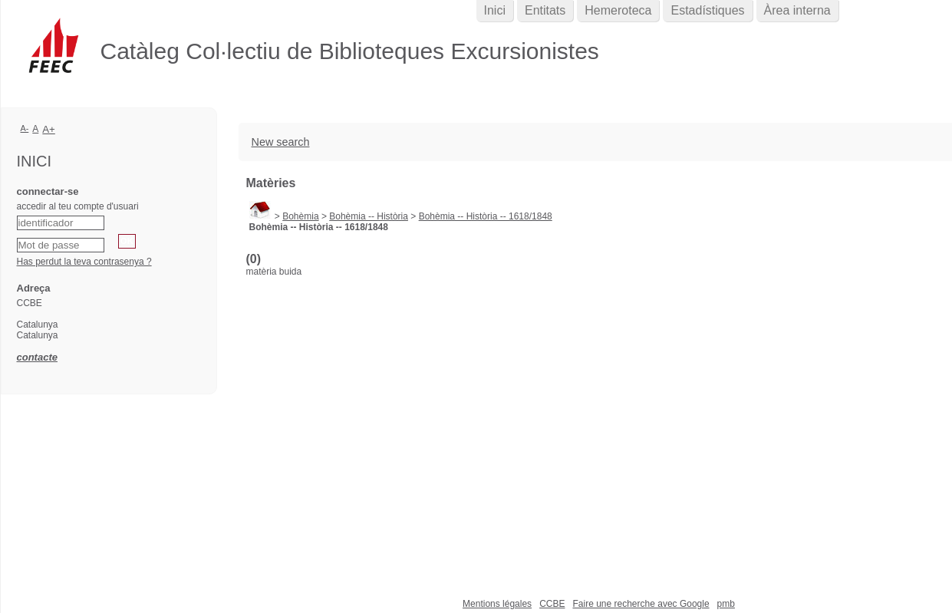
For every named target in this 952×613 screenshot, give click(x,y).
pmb (726, 603)
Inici (495, 10)
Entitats (545, 10)
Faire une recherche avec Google (640, 603)
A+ (48, 129)
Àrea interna (797, 10)
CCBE (552, 603)
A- (25, 128)
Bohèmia (300, 216)
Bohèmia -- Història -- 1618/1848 (485, 216)
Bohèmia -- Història (368, 216)
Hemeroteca (618, 10)
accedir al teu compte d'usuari (78, 206)
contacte (37, 357)
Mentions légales (497, 603)
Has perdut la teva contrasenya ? (84, 261)
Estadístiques (707, 10)
